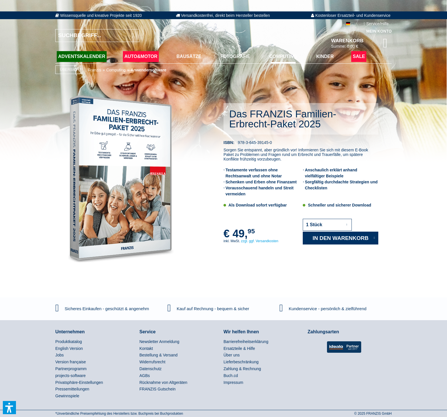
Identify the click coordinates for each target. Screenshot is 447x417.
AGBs (144, 375)
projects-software (70, 375)
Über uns (232, 355)
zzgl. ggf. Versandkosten (259, 241)
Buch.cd (231, 375)
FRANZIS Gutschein (157, 389)
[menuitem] (96, 341)
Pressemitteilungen (72, 389)
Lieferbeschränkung (241, 362)
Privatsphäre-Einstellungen (79, 382)
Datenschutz (150, 368)
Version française (70, 362)
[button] (9, 407)
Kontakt (146, 348)
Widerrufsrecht (152, 362)
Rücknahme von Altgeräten (163, 382)
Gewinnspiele (67, 396)
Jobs (59, 355)
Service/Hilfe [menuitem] (377, 23)
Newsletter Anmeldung (159, 341)
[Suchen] (133, 35)
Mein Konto (379, 31)
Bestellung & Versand (158, 355)
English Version (69, 348)
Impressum (233, 382)
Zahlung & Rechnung (242, 368)
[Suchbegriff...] (97, 35)
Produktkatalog (68, 341)
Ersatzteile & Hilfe (239, 348)
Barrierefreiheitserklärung (246, 341)
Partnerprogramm (71, 368)
